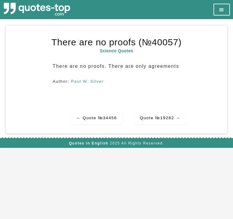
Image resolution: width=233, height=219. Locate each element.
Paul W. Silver (87, 81)
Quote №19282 (160, 118)
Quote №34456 (96, 118)
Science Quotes (116, 50)
